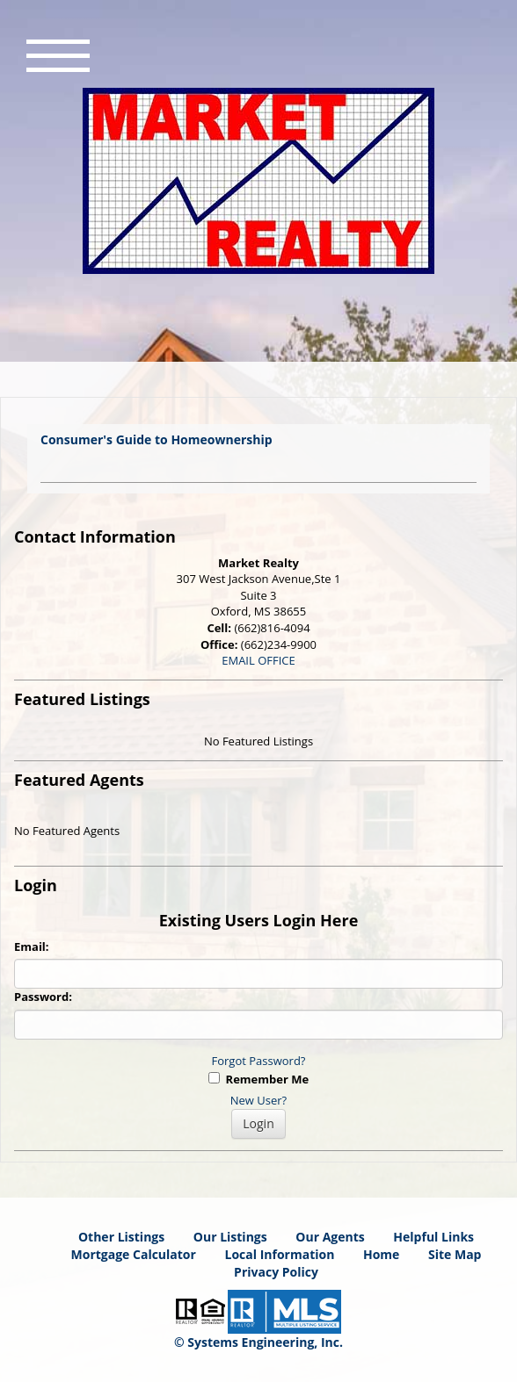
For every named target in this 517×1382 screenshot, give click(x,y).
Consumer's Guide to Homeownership (156, 439)
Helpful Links (433, 1236)
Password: (43, 996)
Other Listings (121, 1236)
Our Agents (329, 1236)
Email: (31, 946)
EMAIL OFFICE (258, 660)
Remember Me (258, 1079)
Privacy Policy (276, 1271)
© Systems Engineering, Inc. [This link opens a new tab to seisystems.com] (258, 1342)
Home (381, 1254)
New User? (258, 1100)
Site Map (454, 1254)
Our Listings (230, 1236)
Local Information (280, 1254)
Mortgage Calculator (133, 1254)
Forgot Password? (259, 1061)
